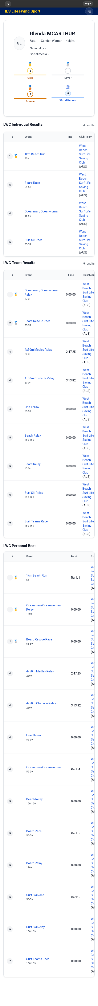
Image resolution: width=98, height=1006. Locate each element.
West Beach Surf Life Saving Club (85, 154)
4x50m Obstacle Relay (39, 378)
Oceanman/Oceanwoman (42, 211)
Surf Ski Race (33, 240)
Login (88, 4)
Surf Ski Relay (34, 492)
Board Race (32, 182)
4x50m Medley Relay (38, 349)
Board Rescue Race (37, 321)
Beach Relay (33, 435)
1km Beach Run (35, 154)
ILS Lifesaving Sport (22, 11)
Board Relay (33, 464)
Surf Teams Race (36, 521)
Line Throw (32, 407)
